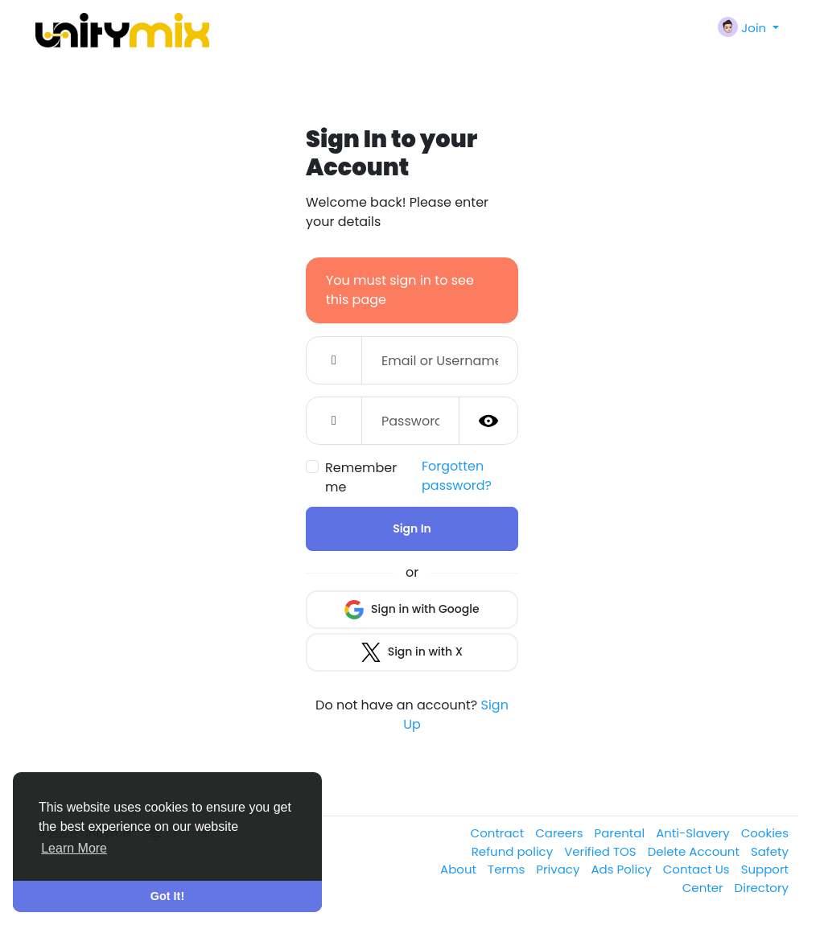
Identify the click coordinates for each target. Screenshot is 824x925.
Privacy (559, 869)
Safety (770, 851)
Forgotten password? (457, 476)
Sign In (412, 528)
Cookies (765, 832)
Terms (508, 869)
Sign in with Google (411, 609)
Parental (622, 832)
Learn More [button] (74, 848)
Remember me (361, 477)
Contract (499, 832)
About (460, 869)
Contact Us (698, 869)
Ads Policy (622, 869)
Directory (762, 887)
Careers (560, 832)
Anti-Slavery (694, 832)
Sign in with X (412, 652)
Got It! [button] (167, 896)
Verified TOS (602, 851)
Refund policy (514, 851)
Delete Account (695, 851)
